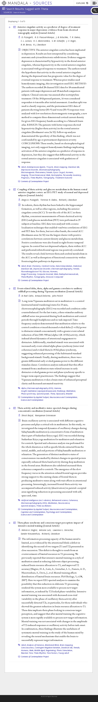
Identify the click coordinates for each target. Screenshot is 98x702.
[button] (94, 3)
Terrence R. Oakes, (49, 199)
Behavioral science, (60, 500)
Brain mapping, (61, 167)
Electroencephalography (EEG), (40, 388)
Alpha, (24, 388)
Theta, (53, 393)
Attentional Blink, (52, 645)
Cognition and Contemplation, (33, 512)
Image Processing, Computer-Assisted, (37, 274)
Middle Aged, (39, 650)
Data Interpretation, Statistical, (69, 266)
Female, (49, 172)
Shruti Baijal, (28, 415)
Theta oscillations (43, 505)
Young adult (63, 653)
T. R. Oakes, (75, 37)
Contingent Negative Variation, (48, 647)
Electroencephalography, (49, 169)
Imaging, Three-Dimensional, (33, 175)
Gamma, (58, 388)
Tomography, (49, 177)
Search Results (19, 12)
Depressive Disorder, (30, 169)
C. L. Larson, (27, 40)
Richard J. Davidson (68, 199)
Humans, (70, 172)
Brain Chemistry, (34, 266)
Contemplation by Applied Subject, (35, 397)
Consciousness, (27, 647)
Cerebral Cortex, (48, 266)
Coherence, (73, 500)
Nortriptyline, (57, 175)
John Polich (57, 295)
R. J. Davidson (39, 44)
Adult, (23, 167)
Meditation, (71, 391)
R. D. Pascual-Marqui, (45, 37)
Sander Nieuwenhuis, (31, 533)
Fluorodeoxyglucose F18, (31, 271)
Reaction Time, (27, 653)
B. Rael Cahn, (28, 295)
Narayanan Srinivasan (45, 415)
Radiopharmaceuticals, (69, 274)
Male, (48, 175)
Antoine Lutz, (45, 530)
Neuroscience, (64, 503)
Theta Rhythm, (36, 177)
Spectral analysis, (28, 505)
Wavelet (69, 393)
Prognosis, (25, 177)
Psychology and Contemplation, (59, 512)
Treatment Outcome (63, 177)
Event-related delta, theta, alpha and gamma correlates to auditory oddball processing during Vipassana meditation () (49, 290)
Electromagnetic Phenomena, (33, 172)
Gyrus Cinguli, (59, 172)
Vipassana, (61, 393)
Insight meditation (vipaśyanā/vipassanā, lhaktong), (43, 391)
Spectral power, (43, 393)
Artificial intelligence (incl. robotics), (36, 500)
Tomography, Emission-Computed (48, 277)
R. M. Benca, (27, 44)
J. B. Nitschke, (62, 37)
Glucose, (46, 271)
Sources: (8, 13)
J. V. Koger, (71, 40)
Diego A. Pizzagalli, (31, 199)
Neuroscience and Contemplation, (64, 397)
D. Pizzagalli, (28, 37)
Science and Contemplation (32, 400)
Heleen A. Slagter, (30, 530)
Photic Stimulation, (65, 650)
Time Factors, (52, 653)
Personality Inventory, (72, 175)
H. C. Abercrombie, (42, 40)
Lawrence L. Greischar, (63, 530)
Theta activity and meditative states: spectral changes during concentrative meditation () (47, 409)
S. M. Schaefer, (59, 40)
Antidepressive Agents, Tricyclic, (40, 167)
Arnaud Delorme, (43, 295)
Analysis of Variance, (35, 645)
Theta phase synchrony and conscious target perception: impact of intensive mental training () (50, 524)
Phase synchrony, (28, 393)
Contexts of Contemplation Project (35, 181)
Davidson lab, (74, 167)
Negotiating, (51, 650)
